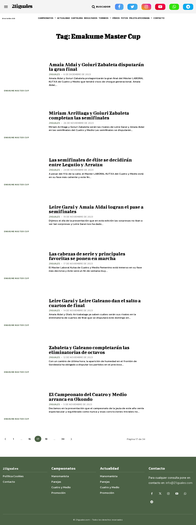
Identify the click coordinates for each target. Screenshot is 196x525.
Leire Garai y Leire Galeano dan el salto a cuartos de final (95, 303)
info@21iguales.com (179, 483)
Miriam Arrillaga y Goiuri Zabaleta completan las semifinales (89, 115)
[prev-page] (5, 439)
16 (29, 439)
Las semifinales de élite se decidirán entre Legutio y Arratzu (97, 162)
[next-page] (71, 439)
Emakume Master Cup (16, 90)
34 (62, 439)
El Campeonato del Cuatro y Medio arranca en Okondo (87, 397)
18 (46, 439)
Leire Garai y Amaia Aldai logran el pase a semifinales (96, 209)
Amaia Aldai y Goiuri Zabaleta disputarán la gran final (96, 67)
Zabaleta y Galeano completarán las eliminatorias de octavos (89, 350)
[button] (100, 6)
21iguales (54, 74)
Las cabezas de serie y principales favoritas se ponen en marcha (87, 256)
